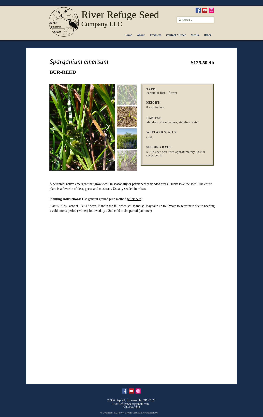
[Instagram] (211, 10)
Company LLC (101, 24)
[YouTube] (204, 10)
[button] (155, 35)
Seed (149, 14)
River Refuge (110, 14)
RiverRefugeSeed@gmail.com (130, 404)
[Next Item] (108, 127)
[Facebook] (198, 10)
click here (134, 199)
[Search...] (194, 20)
